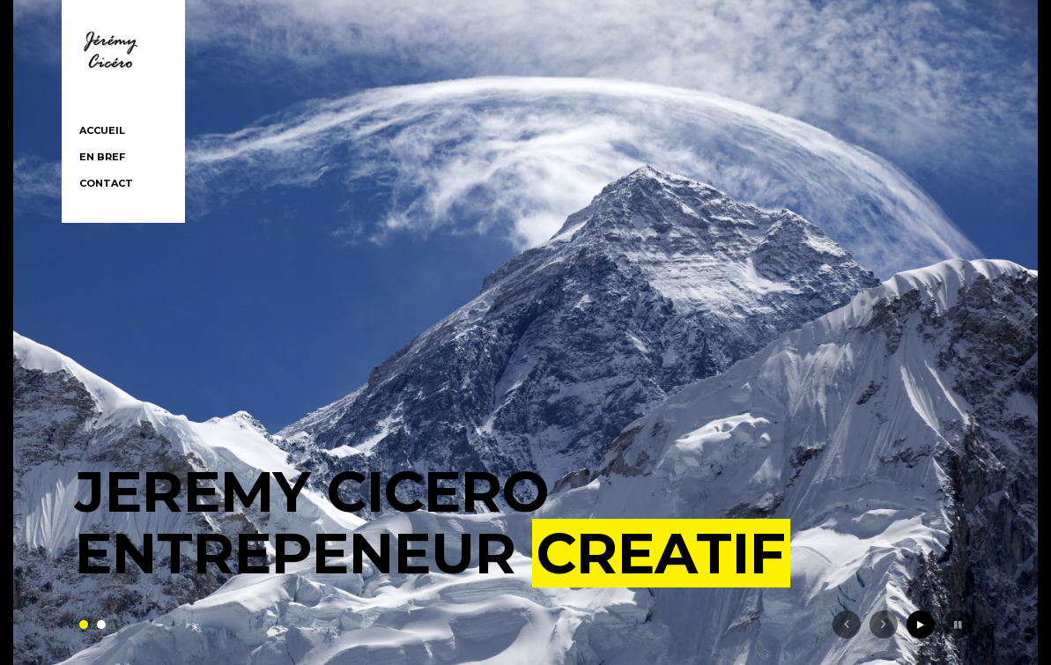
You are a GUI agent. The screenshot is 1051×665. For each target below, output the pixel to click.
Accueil (102, 130)
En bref (102, 157)
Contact (106, 183)
